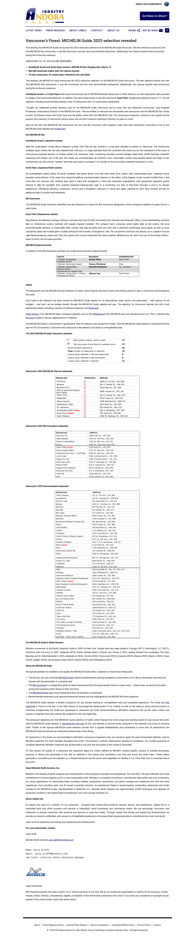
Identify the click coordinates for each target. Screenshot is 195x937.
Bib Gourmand (39, 685)
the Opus (30, 318)
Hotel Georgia (32, 314)
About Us (113, 30)
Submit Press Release (76, 925)
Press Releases (55, 30)
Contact (97, 30)
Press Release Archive (53, 925)
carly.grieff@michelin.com (61, 840)
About (37, 925)
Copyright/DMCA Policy (123, 925)
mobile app (59, 129)
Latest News (34, 30)
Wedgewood (99, 314)
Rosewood (93, 308)
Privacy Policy (143, 925)
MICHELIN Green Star (43, 693)
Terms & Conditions (99, 925)
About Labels (77, 30)
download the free (70, 723)
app (82, 723)
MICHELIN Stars (66, 677)
